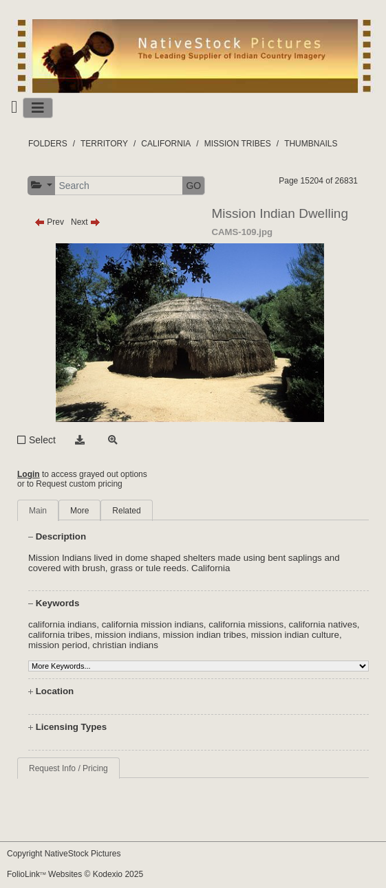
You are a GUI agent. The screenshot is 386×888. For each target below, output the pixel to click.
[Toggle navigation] (38, 108)
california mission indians (153, 624)
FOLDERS (47, 143)
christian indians (125, 645)
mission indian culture (295, 635)
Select (42, 439)
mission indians (126, 635)
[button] (41, 185)
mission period (57, 645)
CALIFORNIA (166, 143)
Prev (49, 222)
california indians (62, 624)
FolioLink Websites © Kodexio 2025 (75, 874)
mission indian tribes (204, 635)
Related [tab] (126, 510)
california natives (323, 624)
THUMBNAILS (310, 143)
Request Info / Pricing (68, 768)
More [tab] (79, 510)
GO (193, 185)
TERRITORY (104, 143)
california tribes (59, 635)
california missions (245, 624)
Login (28, 474)
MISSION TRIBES (237, 143)
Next (85, 222)
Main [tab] (38, 510)
